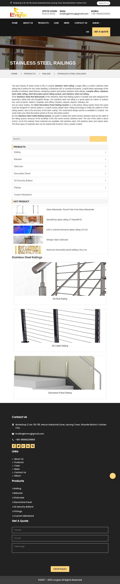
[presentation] (32, 561)
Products (43, 23)
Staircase (18, 166)
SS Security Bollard (23, 180)
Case (56, 23)
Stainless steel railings (71, 73)
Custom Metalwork (23, 195)
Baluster (18, 159)
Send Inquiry (60, 568)
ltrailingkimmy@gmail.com (74, 13)
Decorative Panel (22, 173)
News (66, 23)
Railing (46, 73)
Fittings (17, 187)
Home (14, 23)
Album (95, 23)
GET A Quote (101, 31)
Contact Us (81, 23)
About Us (28, 23)
